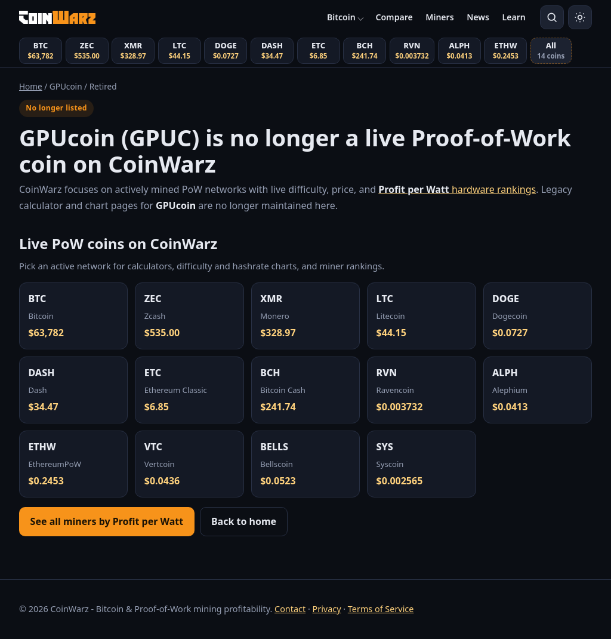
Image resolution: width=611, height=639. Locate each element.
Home (30, 86)
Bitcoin (341, 17)
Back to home (243, 521)
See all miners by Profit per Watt (107, 521)
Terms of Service (381, 609)
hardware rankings (457, 189)
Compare (393, 17)
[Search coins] (552, 17)
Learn (514, 17)
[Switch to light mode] (580, 17)
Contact (290, 609)
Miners (439, 17)
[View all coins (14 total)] (551, 51)
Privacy (326, 609)
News (478, 17)
